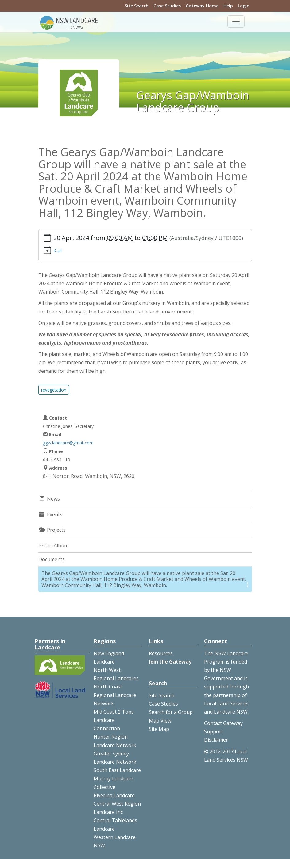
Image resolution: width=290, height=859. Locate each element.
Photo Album (53, 545)
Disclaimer (216, 739)
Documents (51, 559)
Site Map (159, 729)
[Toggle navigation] (236, 21)
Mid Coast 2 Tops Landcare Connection (114, 720)
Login (243, 6)
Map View (160, 720)
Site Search (137, 6)
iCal (57, 250)
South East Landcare (117, 770)
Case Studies (167, 6)
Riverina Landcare (114, 795)
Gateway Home (202, 6)
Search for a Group (171, 712)
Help (228, 6)
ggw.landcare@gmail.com (68, 443)
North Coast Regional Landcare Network (115, 695)
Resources (161, 653)
